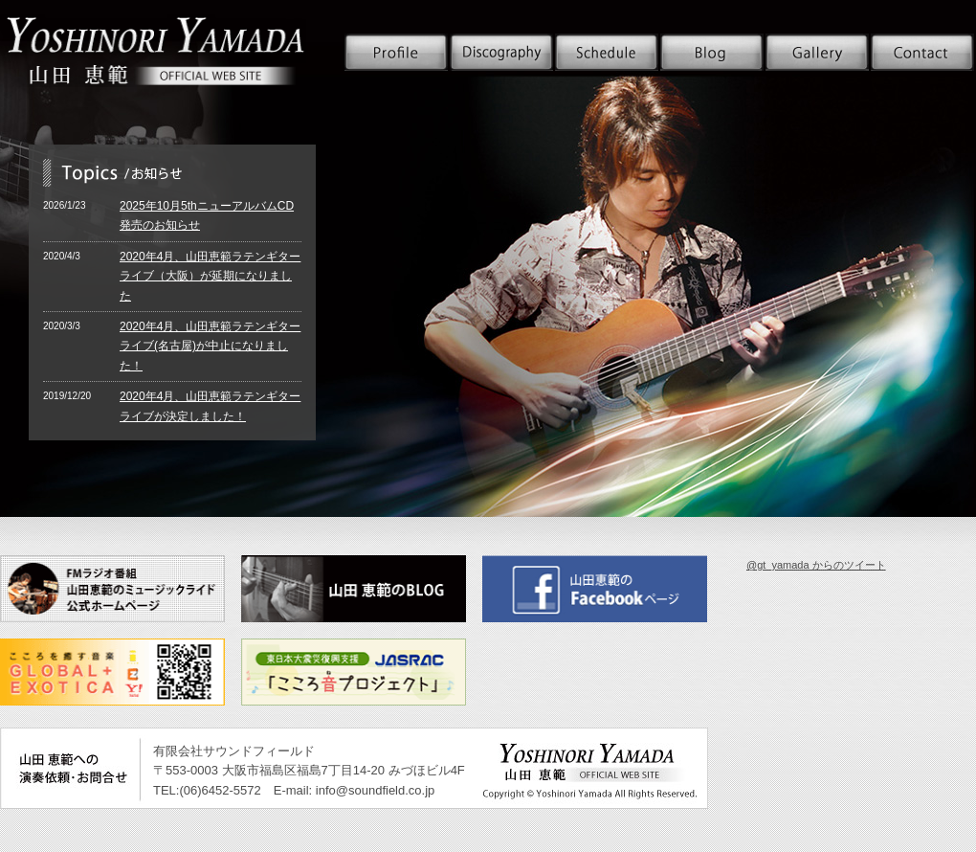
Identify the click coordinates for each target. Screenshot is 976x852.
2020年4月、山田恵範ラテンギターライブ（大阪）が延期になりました (210, 276)
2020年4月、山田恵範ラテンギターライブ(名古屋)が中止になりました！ (210, 346)
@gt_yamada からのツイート (816, 565)
